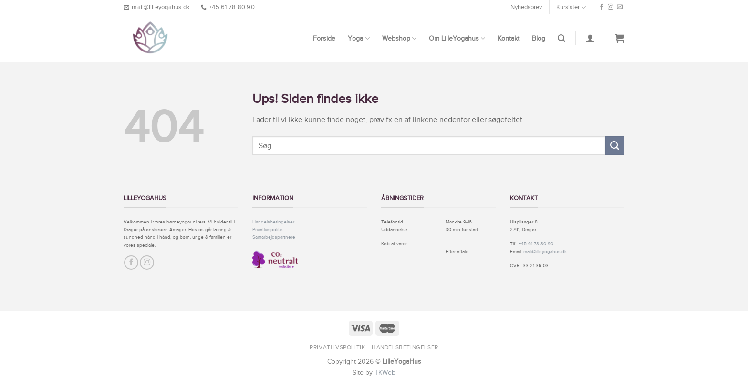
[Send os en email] (620, 7)
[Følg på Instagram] (610, 7)
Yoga (358, 38)
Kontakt (508, 38)
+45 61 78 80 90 (536, 243)
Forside (324, 38)
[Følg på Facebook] (601, 7)
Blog (538, 38)
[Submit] (614, 145)
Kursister (571, 7)
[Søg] (561, 38)
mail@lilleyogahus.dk (545, 251)
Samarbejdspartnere (273, 237)
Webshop (399, 38)
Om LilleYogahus (457, 38)
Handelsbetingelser (273, 221)
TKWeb (384, 372)
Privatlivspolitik (267, 229)
